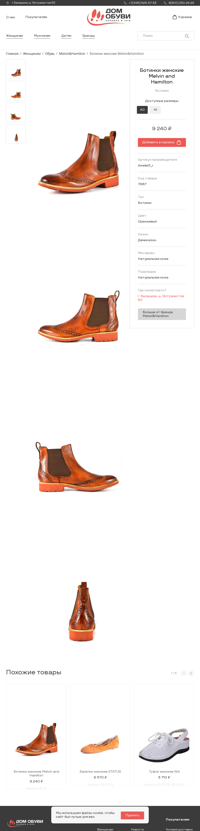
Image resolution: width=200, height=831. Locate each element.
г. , (32, 3)
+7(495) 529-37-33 (19, 799)
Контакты (138, 786)
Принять (133, 815)
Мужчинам (43, 39)
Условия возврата (179, 796)
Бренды (90, 39)
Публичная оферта (179, 802)
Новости (137, 780)
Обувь (49, 57)
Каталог (104, 771)
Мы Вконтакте (56, 788)
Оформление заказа (175, 788)
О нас (10, 19)
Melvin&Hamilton (72, 57)
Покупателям (36, 19)
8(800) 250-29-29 (19, 804)
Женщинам (15, 39)
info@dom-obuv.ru (56, 795)
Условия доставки (179, 780)
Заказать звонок (21, 789)
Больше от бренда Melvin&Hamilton (150, 308)
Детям (68, 39)
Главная (12, 57)
